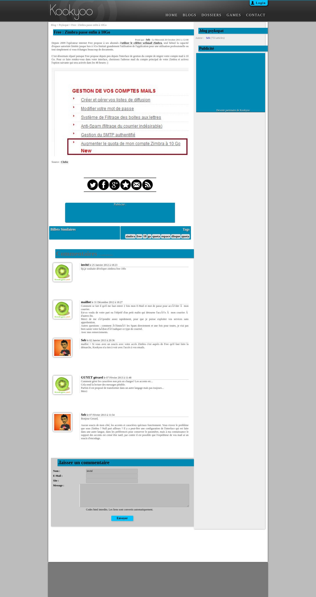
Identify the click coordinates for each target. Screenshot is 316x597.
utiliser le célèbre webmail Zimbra (142, 42)
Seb (148, 39)
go (149, 236)
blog (53, 25)
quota (156, 236)
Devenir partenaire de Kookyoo (233, 110)
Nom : (56, 471)
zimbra (130, 236)
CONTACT (256, 15)
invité (85, 265)
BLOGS (189, 15)
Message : (58, 485)
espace (166, 236)
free (139, 236)
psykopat (63, 25)
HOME (172, 15)
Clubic (64, 161)
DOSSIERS (211, 15)
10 (144, 236)
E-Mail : (58, 475)
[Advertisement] (120, 212)
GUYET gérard (92, 377)
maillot (86, 302)
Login (261, 3)
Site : (56, 480)
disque (176, 236)
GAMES (234, 15)
